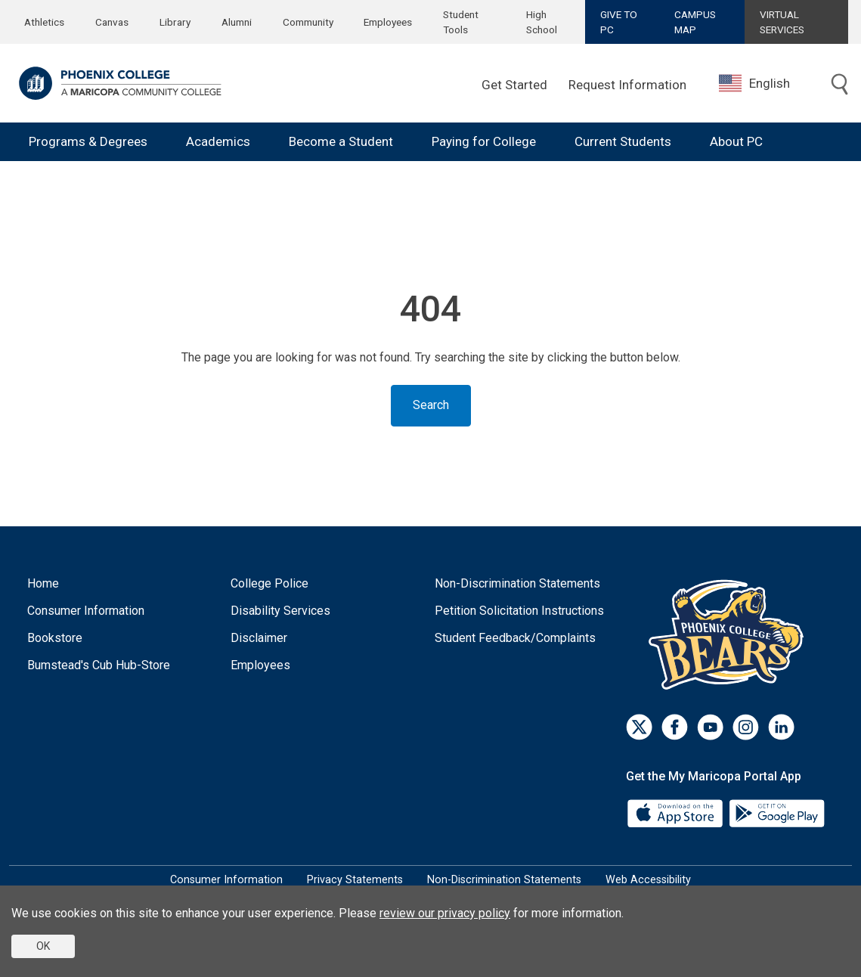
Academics (218, 141)
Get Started (514, 84)
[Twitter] (639, 727)
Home (43, 583)
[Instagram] (745, 727)
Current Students (623, 141)
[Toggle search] (840, 85)
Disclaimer (259, 638)
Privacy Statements (355, 879)
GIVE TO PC (618, 22)
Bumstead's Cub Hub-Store (98, 665)
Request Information (627, 84)
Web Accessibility (648, 879)
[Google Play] (776, 812)
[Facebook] (674, 727)
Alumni (236, 22)
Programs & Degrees (88, 141)
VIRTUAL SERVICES (782, 22)
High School (541, 22)
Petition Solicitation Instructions (519, 610)
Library (175, 22)
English (754, 83)
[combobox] (766, 83)
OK (43, 946)
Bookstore (54, 638)
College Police (269, 583)
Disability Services (280, 610)
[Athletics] (730, 634)
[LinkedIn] (781, 727)
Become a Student (341, 141)
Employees (388, 22)
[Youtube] (710, 727)
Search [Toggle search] (431, 405)
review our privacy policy (444, 913)
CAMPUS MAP (695, 22)
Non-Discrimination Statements (517, 583)
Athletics (44, 22)
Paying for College (484, 141)
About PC (736, 141)
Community (308, 22)
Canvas (112, 22)
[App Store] (676, 812)
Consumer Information (85, 610)
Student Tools (461, 22)
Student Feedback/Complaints (515, 638)
